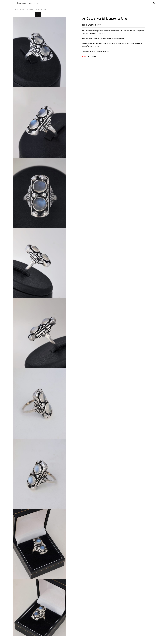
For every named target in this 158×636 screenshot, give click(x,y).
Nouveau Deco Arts (27, 3)
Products (21, 9)
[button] (38, 14)
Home (15, 9)
